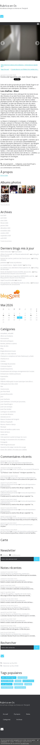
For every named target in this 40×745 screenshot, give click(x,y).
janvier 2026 (4, 225)
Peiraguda (4, 442)
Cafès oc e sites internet (8, 354)
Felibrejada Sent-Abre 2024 (9, 384)
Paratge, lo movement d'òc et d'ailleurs (13, 439)
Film (2, 386)
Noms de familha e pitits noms (10, 165)
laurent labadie (7, 681)
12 (14, 315)
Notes (28, 714)
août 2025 (4, 238)
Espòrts (3, 379)
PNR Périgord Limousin (8, 445)
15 (30, 315)
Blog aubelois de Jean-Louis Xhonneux (13, 278)
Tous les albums (5, 205)
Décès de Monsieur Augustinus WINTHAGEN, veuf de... (18, 276)
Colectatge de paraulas (8, 364)
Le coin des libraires (7, 414)
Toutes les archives (6, 241)
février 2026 (4, 223)
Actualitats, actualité (7, 333)
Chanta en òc (5, 359)
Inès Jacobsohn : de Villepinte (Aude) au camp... (15, 283)
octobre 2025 (5, 233)
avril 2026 (4, 218)
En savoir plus (25, 743)
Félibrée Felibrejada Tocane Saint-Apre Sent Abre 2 (17, 381)
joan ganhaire (7, 684)
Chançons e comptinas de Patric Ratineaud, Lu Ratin (17, 356)
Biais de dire (4, 346)
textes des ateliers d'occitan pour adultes (14, 450)
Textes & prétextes (15, 262)
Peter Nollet (4, 478)
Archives (19, 719)
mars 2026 (4, 220)
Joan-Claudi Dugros (29, 164)
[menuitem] (20, 65)
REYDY (3, 462)
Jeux (2, 397)
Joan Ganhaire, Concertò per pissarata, (13, 402)
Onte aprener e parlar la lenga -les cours (14, 437)
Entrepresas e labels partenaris (11, 374)
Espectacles (4, 376)
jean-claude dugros (8, 677)
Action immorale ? (6, 252)
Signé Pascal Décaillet (7, 280)
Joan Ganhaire (5, 399)
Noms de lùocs (25, 165)
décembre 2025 (5, 228)
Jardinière (4, 262)
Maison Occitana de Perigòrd (10, 419)
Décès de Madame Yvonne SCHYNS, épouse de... (16, 272)
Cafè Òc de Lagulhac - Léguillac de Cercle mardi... (16, 594)
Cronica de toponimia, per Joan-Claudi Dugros (19, 77)
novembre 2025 (5, 231)
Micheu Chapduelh (7, 422)
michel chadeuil (28, 681)
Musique (3, 427)
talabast (18, 681)
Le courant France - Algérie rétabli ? (12, 265)
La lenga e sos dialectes (8, 412)
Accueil (5, 714)
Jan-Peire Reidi (5, 391)
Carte (4, 540)
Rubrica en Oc (8, 5)
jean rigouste (22, 677)
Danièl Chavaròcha (7, 369)
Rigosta (3, 525)
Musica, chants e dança (8, 424)
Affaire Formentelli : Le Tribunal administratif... (15, 254)
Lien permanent (7, 164)
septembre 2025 (6, 236)
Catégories (6, 719)
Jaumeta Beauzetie (7, 394)
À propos (17, 714)
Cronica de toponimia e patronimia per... (20, 462)
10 (3, 315)
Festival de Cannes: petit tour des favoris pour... (16, 258)
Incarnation (18, 252)
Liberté (19, 280)
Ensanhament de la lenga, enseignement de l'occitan (17, 371)
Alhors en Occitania (7, 336)
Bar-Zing (28, 265)
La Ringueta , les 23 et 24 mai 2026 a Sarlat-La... (15, 627)
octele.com (4, 434)
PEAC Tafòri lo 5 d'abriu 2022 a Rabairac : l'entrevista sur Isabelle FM (19, 65)
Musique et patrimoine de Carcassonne (20, 283)
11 (8, 315)
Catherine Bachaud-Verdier (9, 484)
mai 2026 (3, 215)
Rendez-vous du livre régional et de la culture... (15, 587)
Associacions (5, 338)
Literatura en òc (6, 417)
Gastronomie (5, 389)
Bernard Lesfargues (7, 341)
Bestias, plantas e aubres (9, 343)
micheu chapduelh (7, 687)
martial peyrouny (20, 687)
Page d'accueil (5, 69)
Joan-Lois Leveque (6, 407)
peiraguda (28, 684)
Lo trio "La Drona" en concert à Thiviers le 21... (20, 470)
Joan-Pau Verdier (6, 409)
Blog (2, 348)
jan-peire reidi (18, 684)
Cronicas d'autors (6, 366)
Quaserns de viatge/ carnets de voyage (13, 447)
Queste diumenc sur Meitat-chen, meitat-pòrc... (24, 69)
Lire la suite (4, 175)
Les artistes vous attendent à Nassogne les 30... (16, 268)
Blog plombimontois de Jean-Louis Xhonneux (19, 272)
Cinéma (3, 361)
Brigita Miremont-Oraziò (8, 351)
